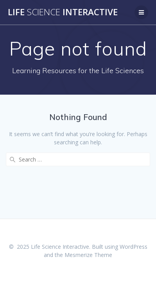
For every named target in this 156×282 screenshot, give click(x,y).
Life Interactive (63, 12)
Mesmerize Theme (88, 255)
